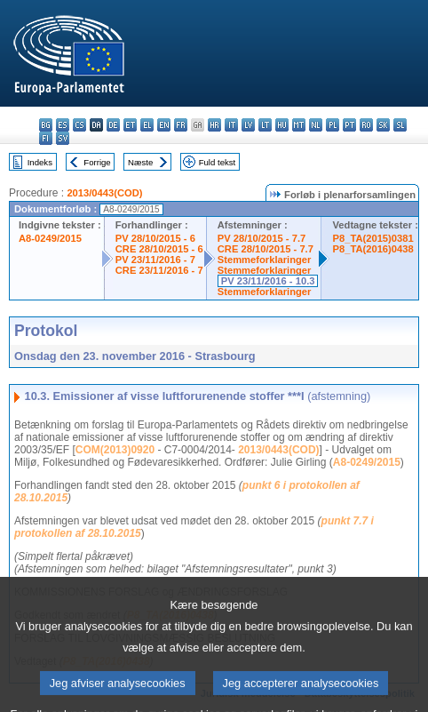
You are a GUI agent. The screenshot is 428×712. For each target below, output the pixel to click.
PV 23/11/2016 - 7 (155, 259)
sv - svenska (62, 138)
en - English (163, 125)
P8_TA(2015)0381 (372, 238)
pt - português (349, 125)
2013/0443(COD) (104, 193)
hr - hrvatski (214, 125)
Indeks (40, 162)
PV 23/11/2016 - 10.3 (268, 281)
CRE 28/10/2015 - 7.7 (265, 249)
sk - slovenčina (383, 125)
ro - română (366, 125)
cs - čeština (79, 125)
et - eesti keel (130, 125)
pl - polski (332, 125)
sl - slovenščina (400, 125)
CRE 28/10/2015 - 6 (159, 249)
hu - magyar (282, 125)
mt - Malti (298, 125)
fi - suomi (45, 138)
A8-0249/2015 (50, 238)
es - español (62, 125)
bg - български (45, 125)
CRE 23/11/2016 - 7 (159, 270)
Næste (140, 162)
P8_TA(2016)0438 (372, 249)
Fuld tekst (217, 162)
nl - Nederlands (315, 125)
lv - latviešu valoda (248, 125)
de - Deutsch (113, 125)
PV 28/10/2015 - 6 (155, 238)
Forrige (96, 162)
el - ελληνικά (147, 125)
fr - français (180, 125)
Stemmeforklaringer (265, 259)
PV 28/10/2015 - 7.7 (262, 238)
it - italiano (231, 125)
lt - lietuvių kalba (265, 125)
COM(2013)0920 (115, 450)
